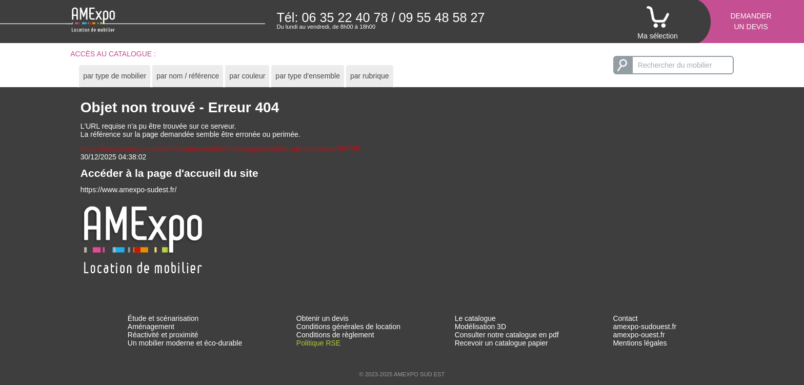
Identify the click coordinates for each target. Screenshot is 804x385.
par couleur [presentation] (247, 76)
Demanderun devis (750, 21)
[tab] (114, 76)
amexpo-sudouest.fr (644, 326)
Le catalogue (475, 318)
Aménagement (151, 326)
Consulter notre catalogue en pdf (507, 335)
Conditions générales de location (348, 326)
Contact (625, 318)
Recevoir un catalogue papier (501, 343)
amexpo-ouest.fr (639, 335)
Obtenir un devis (322, 318)
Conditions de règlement (335, 335)
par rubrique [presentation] (369, 76)
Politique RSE (318, 343)
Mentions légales (640, 343)
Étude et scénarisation (163, 318)
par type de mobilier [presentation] (114, 76)
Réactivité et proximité (163, 335)
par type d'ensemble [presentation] (307, 76)
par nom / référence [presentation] (187, 76)
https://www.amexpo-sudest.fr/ (129, 190)
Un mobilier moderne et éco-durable (185, 343)
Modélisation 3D (480, 326)
